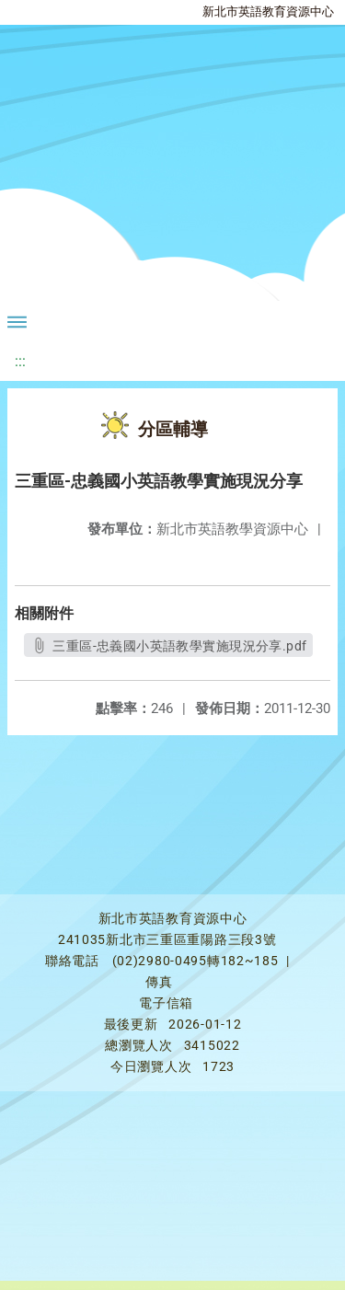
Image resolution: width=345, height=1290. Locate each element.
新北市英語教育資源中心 (268, 11)
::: (20, 361)
